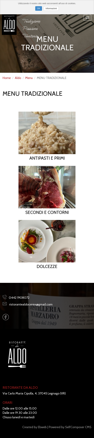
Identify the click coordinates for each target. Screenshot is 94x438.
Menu (29, 78)
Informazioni (51, 8)
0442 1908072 (19, 298)
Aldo (18, 78)
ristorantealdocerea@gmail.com (31, 304)
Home (7, 78)
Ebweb (42, 427)
